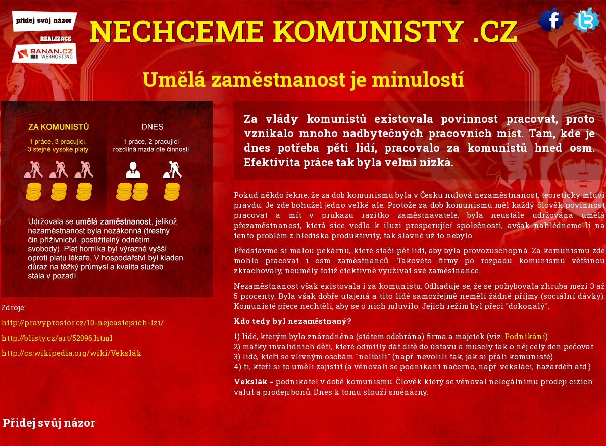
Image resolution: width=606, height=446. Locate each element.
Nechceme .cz (303, 30)
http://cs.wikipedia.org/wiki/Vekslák (71, 353)
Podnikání (524, 336)
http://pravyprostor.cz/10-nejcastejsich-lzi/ (82, 322)
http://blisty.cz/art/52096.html (57, 337)
